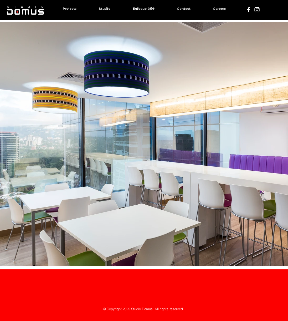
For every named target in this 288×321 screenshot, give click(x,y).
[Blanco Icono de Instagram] (257, 9)
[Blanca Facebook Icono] (248, 9)
